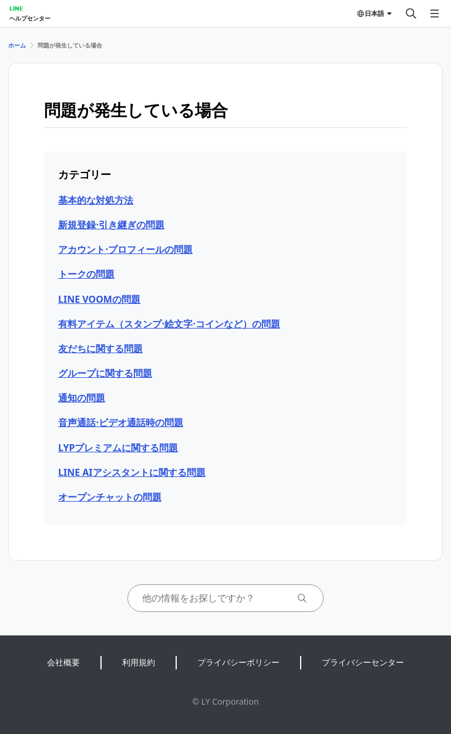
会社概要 (63, 662)
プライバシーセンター (363, 662)
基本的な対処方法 (95, 200)
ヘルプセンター (30, 18)
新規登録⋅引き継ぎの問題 (111, 224)
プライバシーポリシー (238, 662)
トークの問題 (86, 274)
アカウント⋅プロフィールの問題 (125, 249)
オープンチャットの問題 (109, 497)
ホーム (17, 45)
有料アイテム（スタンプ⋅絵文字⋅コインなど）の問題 (169, 323)
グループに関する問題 (105, 373)
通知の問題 (81, 397)
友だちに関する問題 (100, 348)
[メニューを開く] (434, 13)
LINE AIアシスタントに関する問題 (132, 472)
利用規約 (138, 662)
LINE (16, 8)
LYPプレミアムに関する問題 (118, 447)
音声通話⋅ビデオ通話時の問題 (120, 422)
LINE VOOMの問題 (99, 299)
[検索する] (411, 13)
